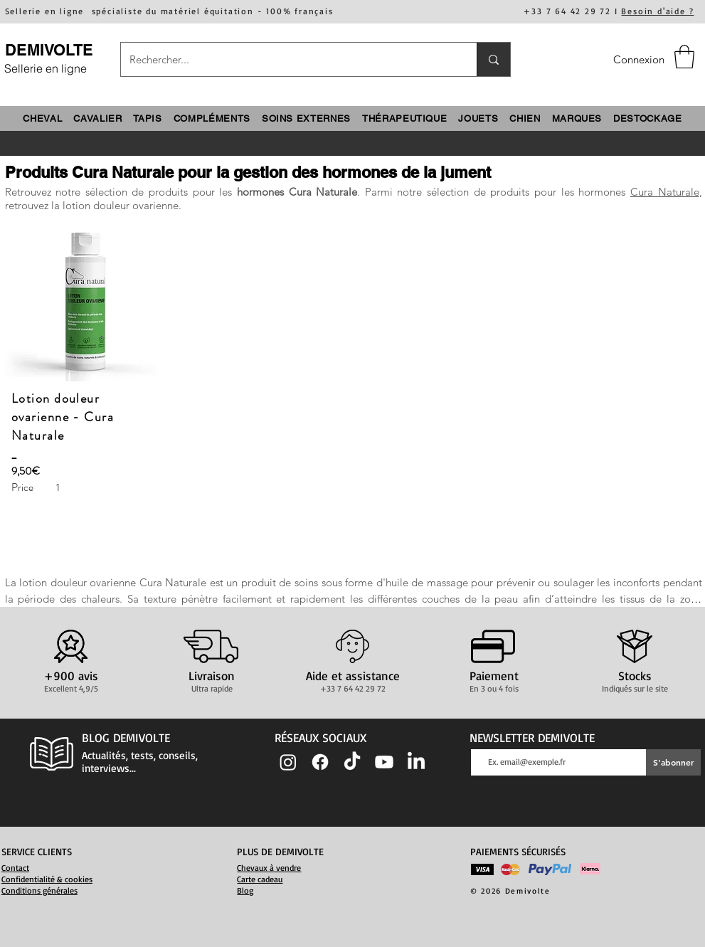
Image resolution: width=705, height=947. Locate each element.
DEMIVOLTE (49, 50)
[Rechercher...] (288, 59)
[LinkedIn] (416, 762)
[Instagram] (288, 762)
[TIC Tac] (352, 762)
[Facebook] (320, 762)
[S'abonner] (673, 762)
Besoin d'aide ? (657, 11)
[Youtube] (384, 762)
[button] (684, 56)
